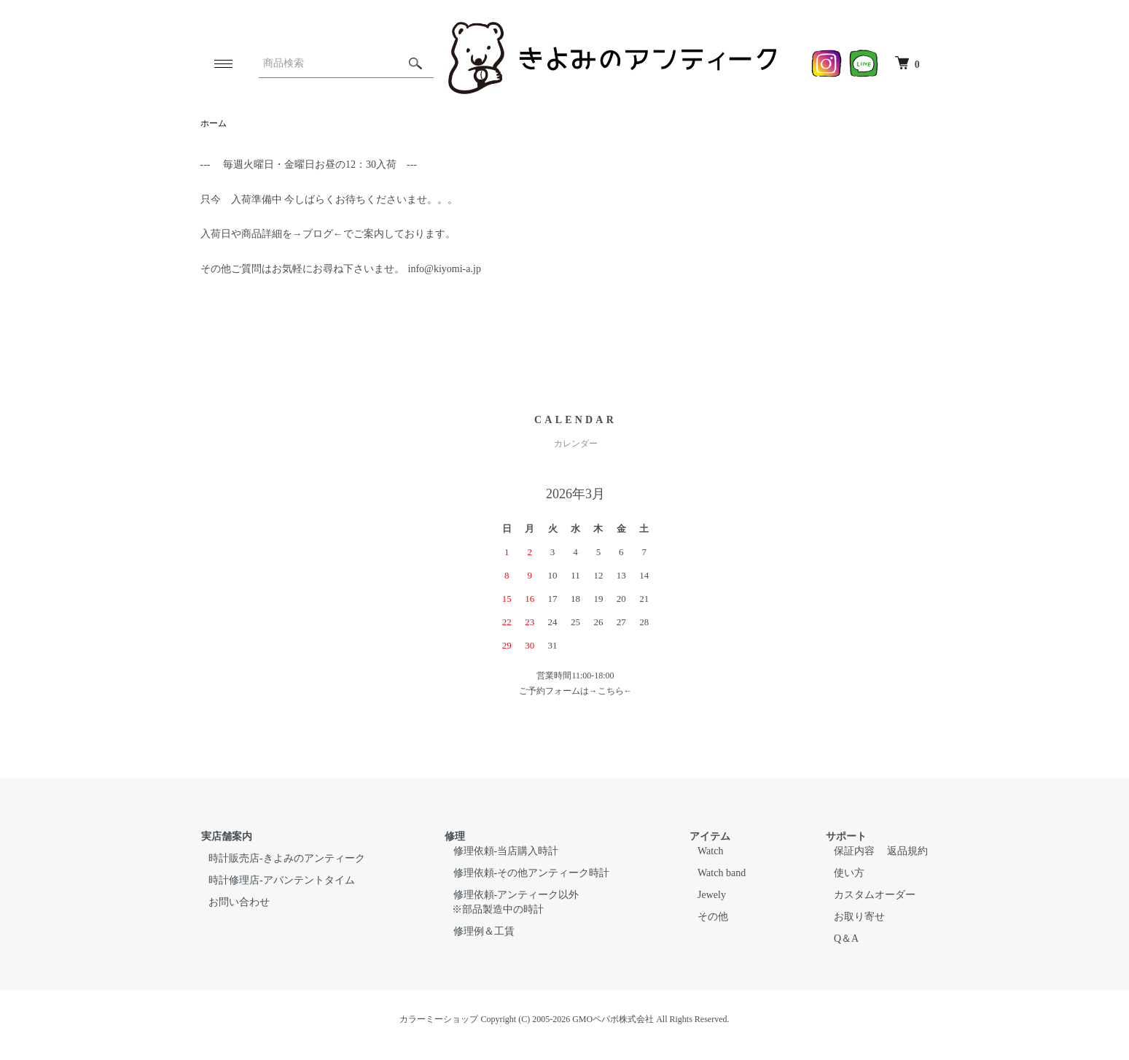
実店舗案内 (225, 836)
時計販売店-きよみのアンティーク (286, 858)
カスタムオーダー (878, 894)
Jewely (714, 894)
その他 (715, 916)
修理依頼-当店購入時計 (506, 851)
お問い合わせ (238, 902)
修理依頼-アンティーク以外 (516, 894)
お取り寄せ (862, 916)
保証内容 (857, 851)
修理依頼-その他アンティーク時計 (531, 872)
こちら (611, 691)
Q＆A (849, 938)
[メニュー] (222, 63)
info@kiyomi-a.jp (443, 268)
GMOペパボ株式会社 (613, 1019)
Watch (712, 851)
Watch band (724, 872)
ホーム (213, 123)
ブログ (317, 233)
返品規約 (908, 851)
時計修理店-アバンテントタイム (281, 880)
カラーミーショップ (438, 1019)
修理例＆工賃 (484, 931)
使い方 (852, 872)
